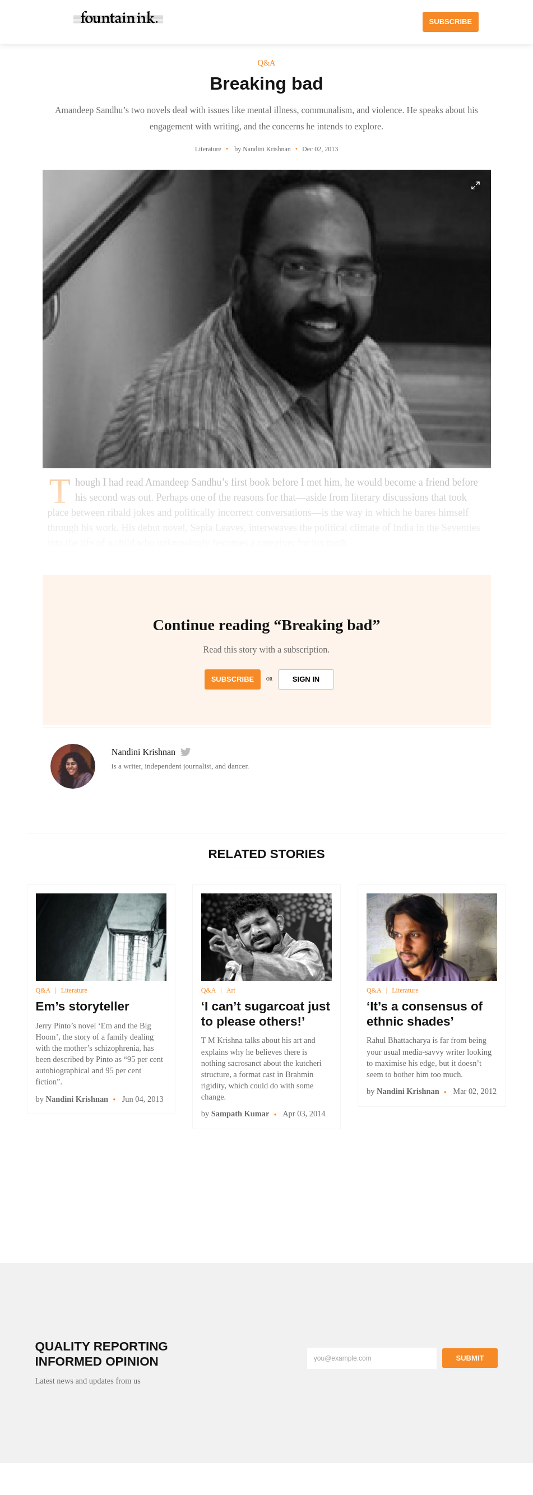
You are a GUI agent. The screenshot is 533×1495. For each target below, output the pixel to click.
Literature (74, 990)
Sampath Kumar (240, 1113)
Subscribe (232, 679)
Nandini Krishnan (143, 752)
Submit (470, 1358)
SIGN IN (306, 679)
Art (230, 990)
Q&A (43, 990)
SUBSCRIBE (450, 21)
